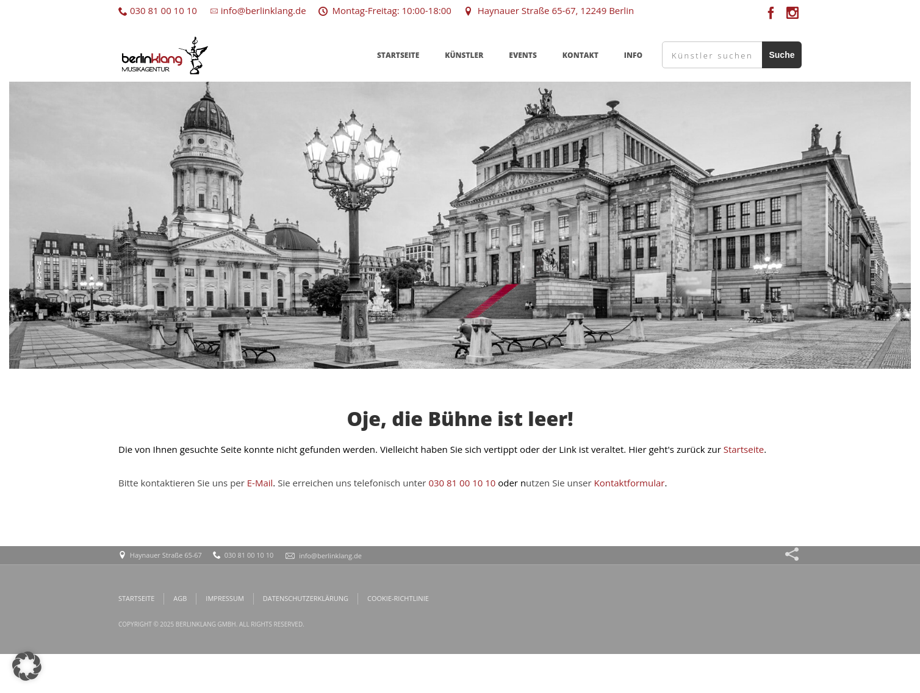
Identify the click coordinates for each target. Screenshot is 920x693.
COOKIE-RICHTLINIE (398, 598)
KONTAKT (580, 55)
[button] (27, 666)
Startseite (744, 449)
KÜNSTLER (464, 55)
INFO (633, 55)
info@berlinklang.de (257, 10)
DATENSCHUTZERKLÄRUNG (305, 598)
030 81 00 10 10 (157, 10)
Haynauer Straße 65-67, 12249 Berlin (549, 10)
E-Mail (260, 483)
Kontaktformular (629, 483)
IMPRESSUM (224, 598)
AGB (180, 598)
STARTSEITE (398, 55)
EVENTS (523, 55)
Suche (781, 55)
